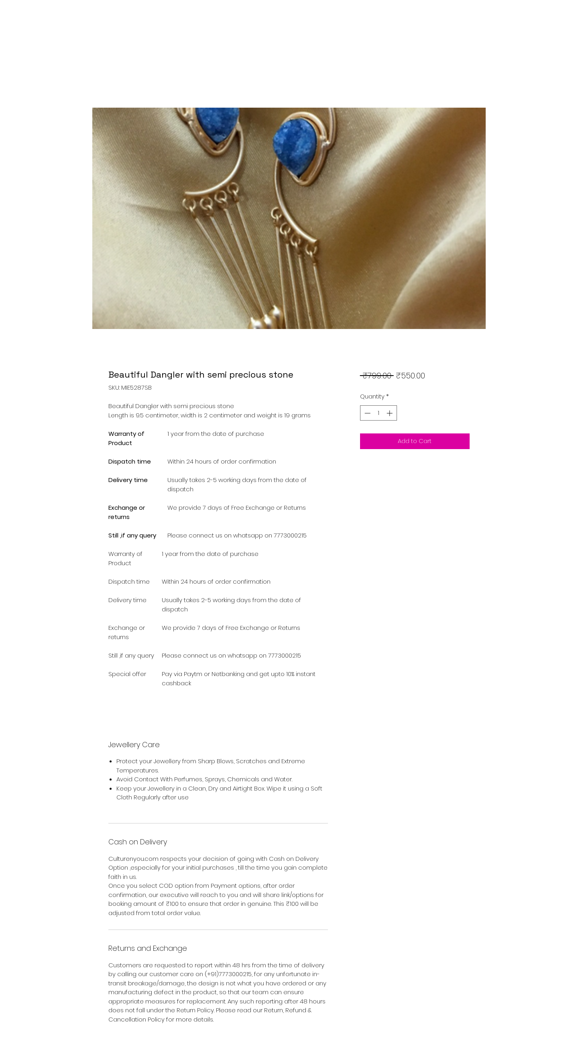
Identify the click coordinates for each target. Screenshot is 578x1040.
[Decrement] (366, 413)
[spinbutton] (378, 413)
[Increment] (390, 413)
